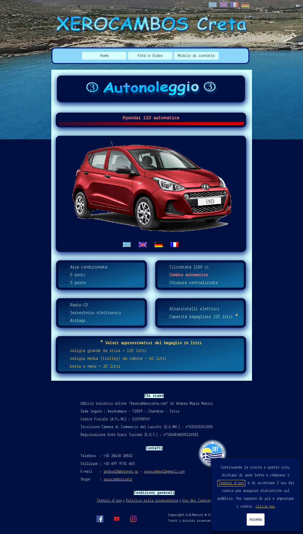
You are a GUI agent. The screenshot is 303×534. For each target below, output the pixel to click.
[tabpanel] (151, 194)
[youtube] (116, 519)
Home (104, 56)
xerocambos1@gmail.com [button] (164, 472)
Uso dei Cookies (197, 501)
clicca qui (265, 506)
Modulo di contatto (196, 56)
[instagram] (133, 519)
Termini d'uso (231, 483)
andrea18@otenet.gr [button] (121, 472)
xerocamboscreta (118, 479)
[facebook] (100, 519)
